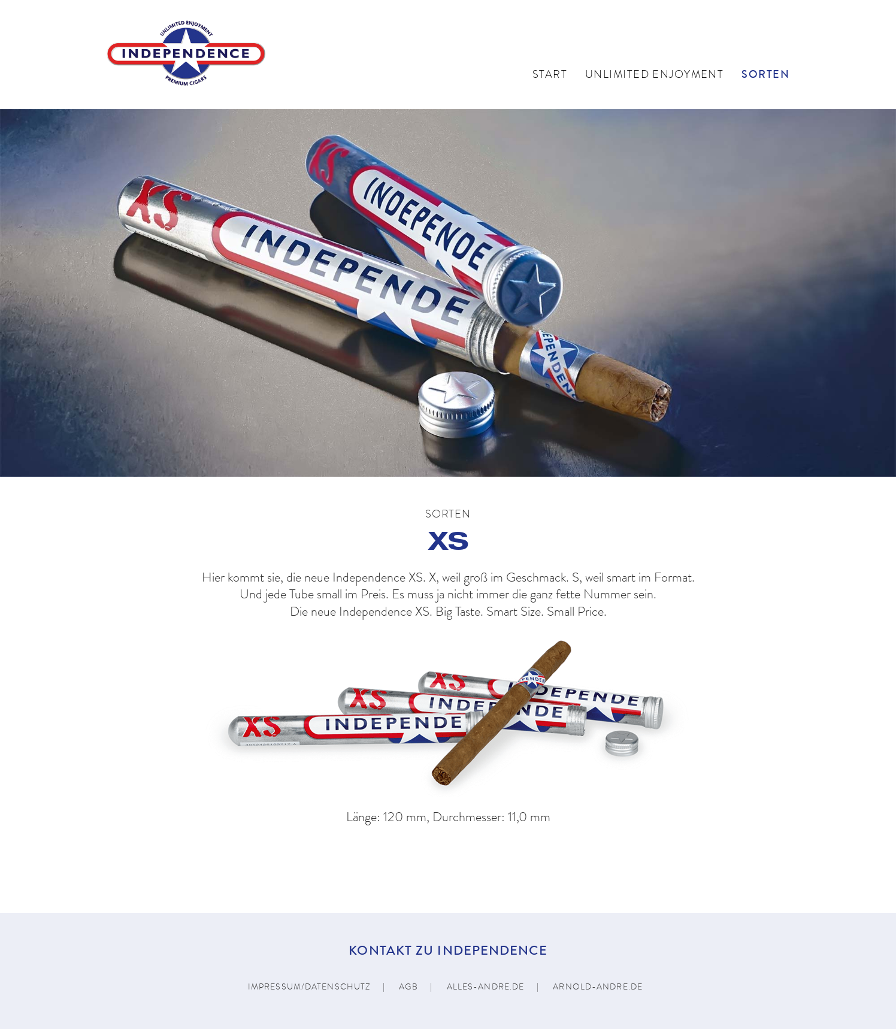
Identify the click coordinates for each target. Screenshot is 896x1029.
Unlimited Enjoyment (654, 75)
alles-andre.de (486, 987)
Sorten (765, 75)
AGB (408, 987)
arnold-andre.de (598, 987)
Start (549, 75)
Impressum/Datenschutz (309, 987)
